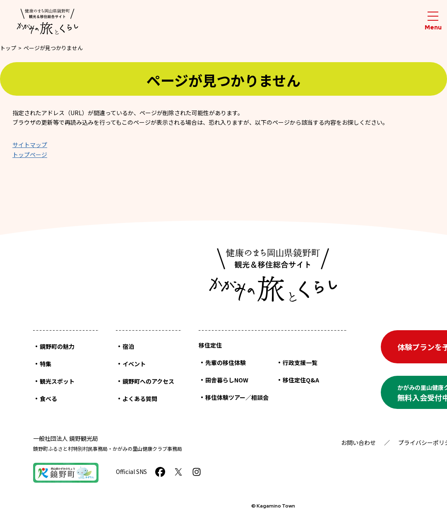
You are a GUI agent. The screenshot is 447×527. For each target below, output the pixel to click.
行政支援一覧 (300, 362)
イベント (134, 364)
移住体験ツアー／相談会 (237, 397)
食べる (48, 398)
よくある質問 (140, 398)
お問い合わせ (358, 442)
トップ (8, 48)
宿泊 (128, 346)
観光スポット (57, 381)
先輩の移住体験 (225, 362)
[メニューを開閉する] (433, 21)
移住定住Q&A (301, 380)
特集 (45, 364)
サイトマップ (29, 144)
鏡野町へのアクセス (148, 381)
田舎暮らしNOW (226, 380)
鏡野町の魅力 (57, 346)
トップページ (29, 154)
